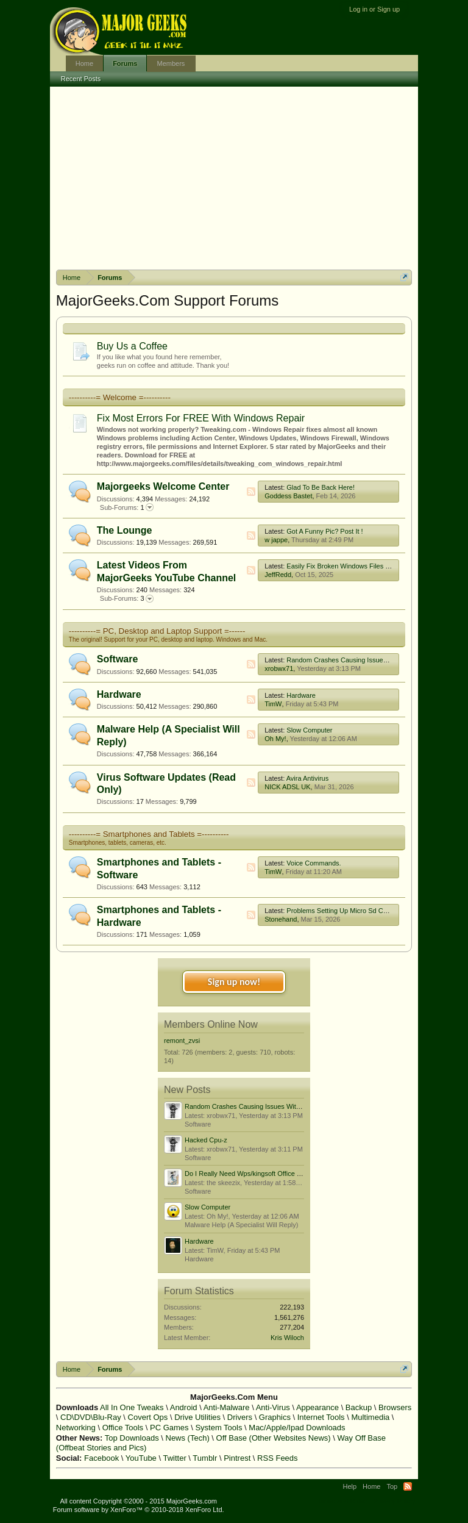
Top (391, 1486)
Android (183, 1407)
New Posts (187, 1089)
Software (117, 659)
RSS (251, 491)
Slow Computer (309, 730)
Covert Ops (148, 1417)
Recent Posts (81, 78)
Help (349, 1486)
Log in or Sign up (374, 9)
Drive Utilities (197, 1417)
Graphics (275, 1417)
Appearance (317, 1407)
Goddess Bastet (288, 496)
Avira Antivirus (307, 778)
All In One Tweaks (132, 1407)
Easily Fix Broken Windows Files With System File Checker (374, 566)
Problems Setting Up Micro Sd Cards (341, 910)
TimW (273, 704)
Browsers (394, 1407)
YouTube (141, 1458)
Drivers (239, 1417)
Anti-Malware (227, 1407)
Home (84, 63)
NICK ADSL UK (287, 786)
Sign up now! (234, 981)
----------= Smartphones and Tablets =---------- (149, 834)
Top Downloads (132, 1437)
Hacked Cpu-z (206, 1140)
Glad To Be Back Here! (320, 487)
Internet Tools (321, 1417)
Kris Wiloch (287, 1337)
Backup (359, 1407)
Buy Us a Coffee (132, 346)
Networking (76, 1427)
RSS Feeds (277, 1458)
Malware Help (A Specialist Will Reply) (241, 1224)
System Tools (218, 1427)
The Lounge (124, 530)
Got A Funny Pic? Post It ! (324, 531)
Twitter (174, 1458)
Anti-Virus (273, 1407)
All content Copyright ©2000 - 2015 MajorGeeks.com (138, 1501)
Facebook (101, 1458)
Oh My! (275, 738)
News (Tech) (188, 1437)
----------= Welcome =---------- (120, 397)
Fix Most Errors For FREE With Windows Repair (201, 418)
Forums (125, 63)
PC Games (169, 1427)
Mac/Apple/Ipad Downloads (297, 1427)
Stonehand (280, 919)
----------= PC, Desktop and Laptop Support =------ (157, 631)
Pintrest (237, 1458)
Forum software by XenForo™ (138, 1509)
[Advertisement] (234, 178)
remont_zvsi (182, 1040)
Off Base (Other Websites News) (273, 1437)
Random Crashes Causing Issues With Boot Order (361, 660)
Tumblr (205, 1458)
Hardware (119, 694)
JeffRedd (277, 574)
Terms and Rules (342, 1501)
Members (171, 63)
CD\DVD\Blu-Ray (90, 1417)
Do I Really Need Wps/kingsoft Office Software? (256, 1173)
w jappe (276, 539)
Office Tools (122, 1427)
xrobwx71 (278, 668)
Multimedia (370, 1417)
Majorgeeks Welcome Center (163, 486)
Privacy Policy (394, 1501)
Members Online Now (211, 1024)
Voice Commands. (313, 863)
